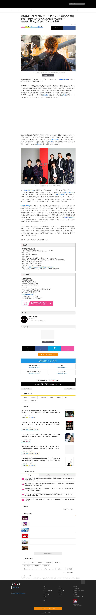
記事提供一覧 (76, 588)
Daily (29, 475)
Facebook (16, 587)
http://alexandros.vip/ (27, 294)
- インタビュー (61, 590)
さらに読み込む (52, 553)
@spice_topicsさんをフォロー (18, 593)
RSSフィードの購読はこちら (49, 354)
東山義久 (56, 562)
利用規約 (75, 594)
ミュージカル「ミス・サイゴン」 (31, 565)
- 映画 (44, 600)
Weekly (48, 475)
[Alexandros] (42, 397)
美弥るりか (60, 569)
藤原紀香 (69, 569)
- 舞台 (44, 588)
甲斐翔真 (39, 562)
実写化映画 (32, 401)
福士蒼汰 (45, 95)
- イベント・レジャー (47, 590)
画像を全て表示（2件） (48, 75)
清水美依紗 (46, 565)
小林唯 (31, 562)
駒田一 (24, 562)
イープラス (23, 575)
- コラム (59, 594)
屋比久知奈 (47, 562)
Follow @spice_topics (34, 367)
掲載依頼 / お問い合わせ (78, 590)
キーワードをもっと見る (68, 572)
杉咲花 (64, 95)
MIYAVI (51, 142)
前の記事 (25, 389)
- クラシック (45, 592)
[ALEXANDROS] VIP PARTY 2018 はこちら (41, 303)
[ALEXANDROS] (63, 79)
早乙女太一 (55, 139)
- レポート (60, 592)
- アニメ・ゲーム (46, 594)
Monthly (66, 475)
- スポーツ (45, 598)
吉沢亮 (39, 144)
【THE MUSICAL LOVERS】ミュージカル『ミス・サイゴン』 (38, 569)
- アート (44, 596)
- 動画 (59, 586)
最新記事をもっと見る (69, 509)
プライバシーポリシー (78, 596)
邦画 (65, 397)
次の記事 (71, 389)
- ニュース (60, 588)
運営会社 (75, 586)
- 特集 (59, 596)
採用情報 (75, 592)
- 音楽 (44, 586)
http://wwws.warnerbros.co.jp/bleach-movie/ (41, 267)
